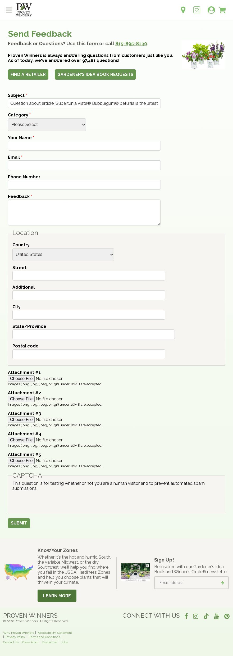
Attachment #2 (24, 392)
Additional (23, 287)
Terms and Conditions (44, 637)
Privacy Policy (15, 637)
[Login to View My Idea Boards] (196, 7)
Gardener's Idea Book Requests (95, 74)
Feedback (20, 196)
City (16, 306)
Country (21, 244)
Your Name (21, 137)
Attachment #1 (24, 372)
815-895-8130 (131, 43)
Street (19, 267)
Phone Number (24, 176)
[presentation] (52, 501)
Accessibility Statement (55, 633)
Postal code (25, 346)
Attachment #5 (24, 454)
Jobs (64, 642)
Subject (17, 95)
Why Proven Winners (18, 633)
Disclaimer (49, 642)
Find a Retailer (28, 74)
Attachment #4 (24, 433)
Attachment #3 (24, 413)
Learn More (57, 595)
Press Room (30, 642)
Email (15, 157)
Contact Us (11, 642)
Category (19, 114)
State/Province (29, 326)
